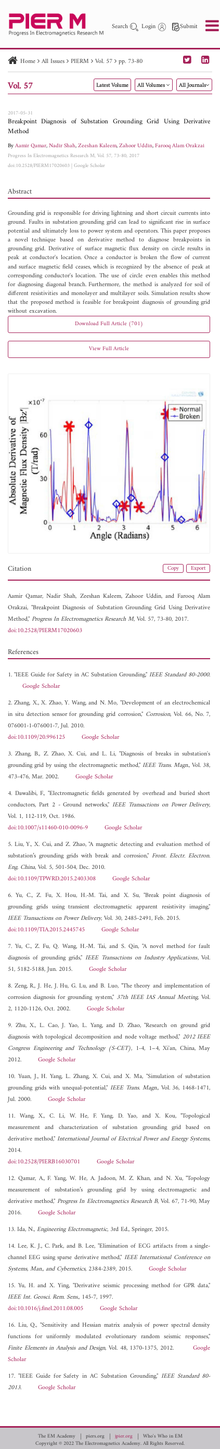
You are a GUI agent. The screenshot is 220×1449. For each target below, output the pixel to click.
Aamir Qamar (30, 146)
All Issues (53, 61)
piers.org (95, 1436)
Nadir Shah (62, 146)
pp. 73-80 (131, 61)
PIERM (80, 61)
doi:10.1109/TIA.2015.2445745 (46, 930)
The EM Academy (56, 1436)
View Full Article (109, 349)
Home (27, 61)
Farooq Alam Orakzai (179, 146)
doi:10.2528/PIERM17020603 (39, 165)
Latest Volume (112, 86)
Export (198, 568)
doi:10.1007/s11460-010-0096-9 (48, 828)
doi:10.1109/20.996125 (36, 737)
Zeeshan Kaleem (97, 146)
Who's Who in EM (163, 1436)
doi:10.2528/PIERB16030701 (44, 1162)
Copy (173, 568)
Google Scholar (89, 165)
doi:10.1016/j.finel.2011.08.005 (45, 1308)
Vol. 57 (103, 61)
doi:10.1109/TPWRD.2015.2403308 (52, 879)
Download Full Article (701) (109, 324)
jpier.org (124, 1436)
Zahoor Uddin (135, 146)
